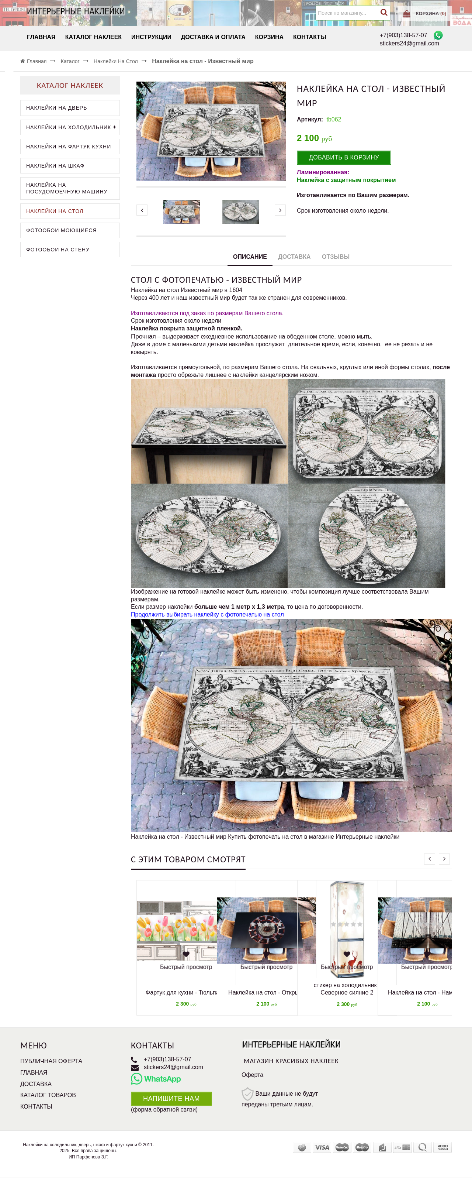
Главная (41, 37)
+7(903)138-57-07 (167, 1059)
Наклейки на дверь (56, 108)
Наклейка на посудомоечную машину (66, 188)
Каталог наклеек (93, 37)
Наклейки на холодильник (72, 127)
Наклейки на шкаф (55, 166)
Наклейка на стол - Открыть (266, 992)
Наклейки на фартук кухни (68, 147)
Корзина (269, 37)
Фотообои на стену (58, 250)
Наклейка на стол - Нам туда (427, 992)
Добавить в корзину (344, 157)
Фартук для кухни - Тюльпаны (186, 992)
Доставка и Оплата (213, 37)
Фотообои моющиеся (61, 230)
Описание (250, 257)
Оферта (252, 1075)
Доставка (294, 257)
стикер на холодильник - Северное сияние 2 (347, 989)
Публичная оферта (51, 1061)
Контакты (309, 37)
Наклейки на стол (54, 211)
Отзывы (336, 257)
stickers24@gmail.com (173, 1067)
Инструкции (151, 37)
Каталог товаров (48, 1095)
